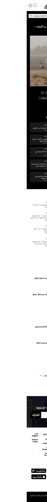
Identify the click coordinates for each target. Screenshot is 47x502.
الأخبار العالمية (41, 439)
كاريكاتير (19, 434)
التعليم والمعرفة (30, 439)
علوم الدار (40, 434)
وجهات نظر (40, 454)
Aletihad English (8, 441)
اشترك (9, 415)
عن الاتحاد (19, 443)
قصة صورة (29, 454)
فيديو (31, 445)
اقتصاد (41, 445)
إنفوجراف (30, 449)
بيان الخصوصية (18, 448)
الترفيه (31, 434)
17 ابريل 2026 (38, 282)
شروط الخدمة (20, 454)
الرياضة (41, 449)
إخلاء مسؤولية (8, 435)
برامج (20, 439)
